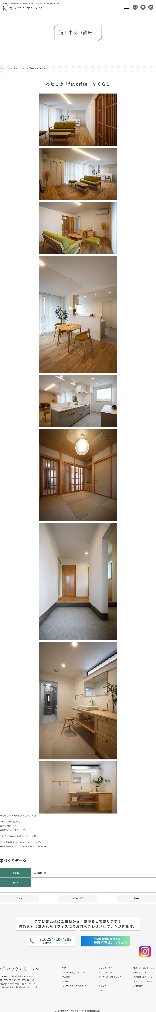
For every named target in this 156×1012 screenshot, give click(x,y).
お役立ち (102, 986)
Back (19, 898)
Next (136, 898)
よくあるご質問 (105, 968)
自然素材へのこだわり (142, 977)
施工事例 (13, 68)
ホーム (3, 68)
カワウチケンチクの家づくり (74, 986)
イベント (102, 981)
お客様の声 (138, 986)
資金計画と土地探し (141, 972)
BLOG (101, 990)
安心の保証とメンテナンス (110, 977)
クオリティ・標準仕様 (142, 981)
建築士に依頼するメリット (144, 968)
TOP (64, 968)
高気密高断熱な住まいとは (73, 972)
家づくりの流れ (105, 972)
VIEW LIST (78, 898)
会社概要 (66, 981)
